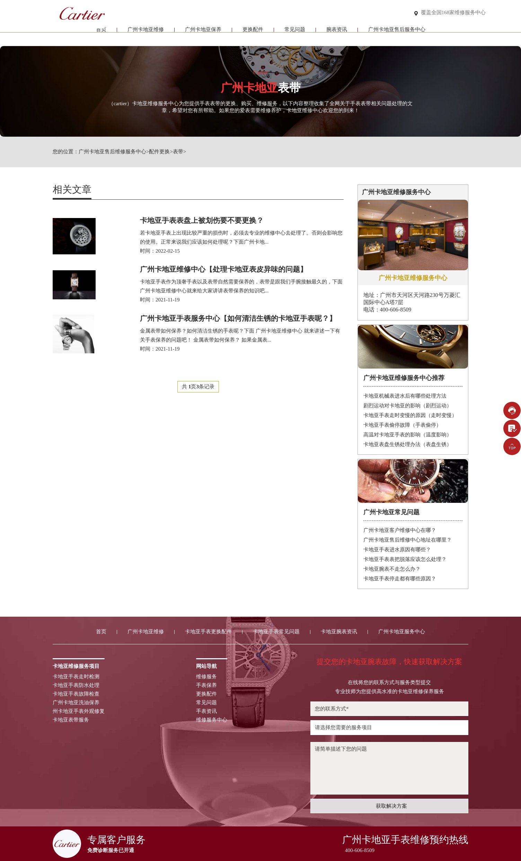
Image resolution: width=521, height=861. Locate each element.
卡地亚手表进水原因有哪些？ (397, 549)
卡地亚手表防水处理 (76, 685)
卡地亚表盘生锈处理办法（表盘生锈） (407, 444)
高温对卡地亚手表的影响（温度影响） (407, 434)
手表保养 (206, 685)
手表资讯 (206, 711)
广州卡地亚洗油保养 (76, 702)
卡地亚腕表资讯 (339, 631)
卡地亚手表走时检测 (76, 676)
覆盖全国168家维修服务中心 (453, 12)
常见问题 (294, 33)
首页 (101, 33)
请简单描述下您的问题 (389, 768)
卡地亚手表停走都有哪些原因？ (399, 578)
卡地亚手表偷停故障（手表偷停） (402, 425)
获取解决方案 (391, 806)
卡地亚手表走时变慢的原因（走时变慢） (410, 415)
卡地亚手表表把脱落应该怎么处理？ (405, 559)
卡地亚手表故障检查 (76, 694)
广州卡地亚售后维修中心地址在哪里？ (407, 540)
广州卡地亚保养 (203, 33)
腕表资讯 (336, 33)
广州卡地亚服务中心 (401, 631)
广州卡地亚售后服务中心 (396, 33)
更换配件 (252, 33)
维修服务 (206, 676)
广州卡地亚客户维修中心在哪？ (399, 530)
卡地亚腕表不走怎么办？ (392, 569)
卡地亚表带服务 (71, 720)
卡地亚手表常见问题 (276, 631)
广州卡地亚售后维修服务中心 (112, 151)
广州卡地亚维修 (145, 33)
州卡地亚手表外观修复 (79, 711)
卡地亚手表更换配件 (208, 631)
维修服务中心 (211, 720)
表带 (178, 151)
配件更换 (159, 151)
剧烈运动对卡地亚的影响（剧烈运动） (407, 405)
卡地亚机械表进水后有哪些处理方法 (405, 396)
